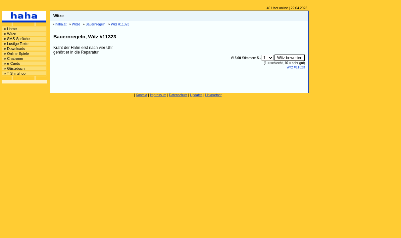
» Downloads (14, 49)
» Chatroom (13, 58)
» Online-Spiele (16, 54)
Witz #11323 (295, 67)
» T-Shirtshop (14, 73)
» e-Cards (12, 63)
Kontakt (141, 95)
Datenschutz (178, 95)
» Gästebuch (14, 68)
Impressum (158, 95)
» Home (10, 29)
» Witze (10, 34)
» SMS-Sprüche (17, 39)
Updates (196, 95)
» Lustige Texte (16, 44)
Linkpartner (213, 95)
